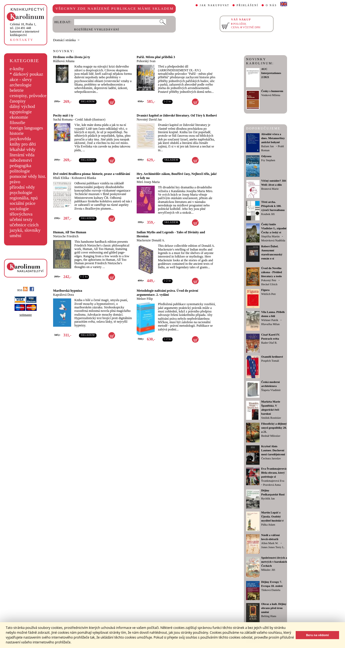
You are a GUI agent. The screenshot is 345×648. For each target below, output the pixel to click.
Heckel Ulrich (269, 284)
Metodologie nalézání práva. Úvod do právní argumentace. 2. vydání (167, 293)
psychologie (21, 192)
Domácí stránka (64, 40)
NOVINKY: (64, 51)
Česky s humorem (272, 91)
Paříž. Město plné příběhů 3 (156, 57)
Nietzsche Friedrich (65, 236)
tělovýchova (21, 214)
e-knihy (17, 68)
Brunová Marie (270, 188)
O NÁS (271, 5)
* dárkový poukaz (26, 74)
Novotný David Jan (149, 119)
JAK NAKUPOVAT (214, 5)
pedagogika (20, 165)
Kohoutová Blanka (84, 178)
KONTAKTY (21, 40)
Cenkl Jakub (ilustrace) (90, 119)
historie (17, 133)
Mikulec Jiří (268, 569)
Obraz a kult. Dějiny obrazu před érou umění (274, 608)
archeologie (21, 84)
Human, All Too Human (69, 232)
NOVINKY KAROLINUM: (260, 61)
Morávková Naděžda (273, 240)
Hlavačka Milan (270, 324)
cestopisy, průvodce (28, 95)
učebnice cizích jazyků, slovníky (25, 227)
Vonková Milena (270, 95)
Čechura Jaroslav (271, 458)
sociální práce (23, 203)
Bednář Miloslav (270, 435)
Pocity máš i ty (63, 115)
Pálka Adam (268, 524)
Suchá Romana (63, 119)
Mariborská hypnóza (67, 291)
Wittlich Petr (268, 294)
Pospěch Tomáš (270, 360)
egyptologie (21, 111)
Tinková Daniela (270, 590)
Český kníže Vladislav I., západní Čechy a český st (274, 228)
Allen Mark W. (269, 543)
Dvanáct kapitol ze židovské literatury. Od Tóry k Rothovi (177, 115)
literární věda (22, 154)
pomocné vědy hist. (28, 176)
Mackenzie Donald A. (151, 240)
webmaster (25, 314)
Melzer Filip (145, 299)
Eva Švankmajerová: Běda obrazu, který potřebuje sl (274, 472)
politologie (20, 171)
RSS (22, 290)
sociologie (19, 208)
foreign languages (26, 128)
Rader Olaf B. (269, 342)
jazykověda (20, 138)
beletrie (17, 90)
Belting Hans (268, 616)
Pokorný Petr (268, 280)
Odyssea (266, 156)
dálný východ (22, 106)
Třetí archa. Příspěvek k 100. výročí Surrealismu (273, 206)
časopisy (18, 101)
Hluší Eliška (61, 178)
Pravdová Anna (272, 484)
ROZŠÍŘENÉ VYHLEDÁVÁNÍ (96, 29)
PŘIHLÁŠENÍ (247, 5)
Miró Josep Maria (148, 182)
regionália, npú (24, 197)
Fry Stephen (268, 160)
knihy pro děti (23, 144)
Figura (265, 289)
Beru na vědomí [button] (317, 635)
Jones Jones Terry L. (273, 547)
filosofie (17, 122)
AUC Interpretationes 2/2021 (271, 73)
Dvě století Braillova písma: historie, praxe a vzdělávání (91, 174)
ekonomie (19, 117)
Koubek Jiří (268, 214)
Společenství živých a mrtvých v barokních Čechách (274, 561)
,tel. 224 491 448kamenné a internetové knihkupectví (24, 29)
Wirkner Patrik (269, 320)
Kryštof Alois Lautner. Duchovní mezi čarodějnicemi (273, 450)
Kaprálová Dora (63, 295)
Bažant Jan (267, 146)
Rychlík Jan (268, 498)
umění (15, 235)
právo (15, 181)
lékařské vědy (23, 149)
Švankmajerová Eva (272, 480)
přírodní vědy (22, 187)
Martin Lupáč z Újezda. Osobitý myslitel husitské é (272, 516)
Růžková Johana (63, 61)
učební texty (21, 219)
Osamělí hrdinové (272, 356)
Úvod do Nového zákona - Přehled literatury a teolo (271, 272)
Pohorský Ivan (146, 61)
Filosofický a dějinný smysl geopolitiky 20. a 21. (274, 427)
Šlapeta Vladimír (271, 390)
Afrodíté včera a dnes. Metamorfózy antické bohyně (273, 138)
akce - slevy (21, 79)
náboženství (21, 160)
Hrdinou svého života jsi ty (71, 57)
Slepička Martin (270, 236)
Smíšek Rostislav (271, 417)
